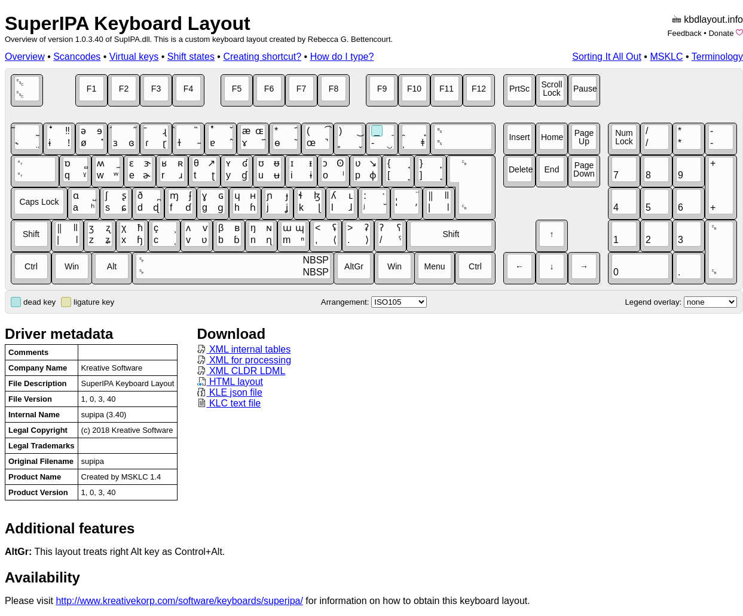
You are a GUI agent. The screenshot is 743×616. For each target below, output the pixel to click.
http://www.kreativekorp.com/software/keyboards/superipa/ (179, 601)
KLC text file (229, 403)
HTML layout (230, 382)
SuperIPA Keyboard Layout (127, 23)
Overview (25, 56)
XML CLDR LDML (241, 371)
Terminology (717, 56)
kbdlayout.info (713, 19)
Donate (720, 33)
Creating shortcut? (262, 56)
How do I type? (342, 56)
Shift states (191, 56)
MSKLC (666, 56)
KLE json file (229, 392)
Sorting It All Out (606, 56)
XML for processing (244, 360)
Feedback (685, 33)
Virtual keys (133, 56)
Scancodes (76, 56)
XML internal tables (244, 349)
